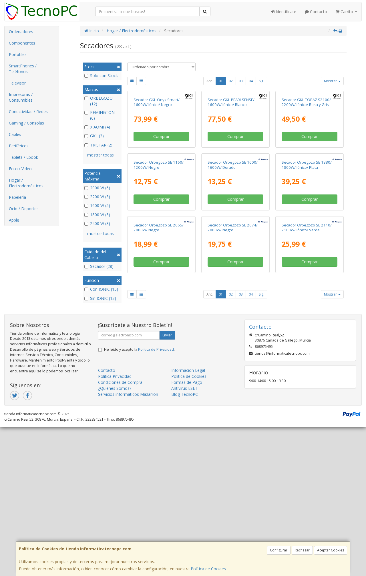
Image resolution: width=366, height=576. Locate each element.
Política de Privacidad (156, 497)
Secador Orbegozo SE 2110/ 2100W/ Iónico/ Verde (307, 384)
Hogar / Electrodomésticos (26, 182)
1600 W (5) (97, 205)
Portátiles (18, 54)
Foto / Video (20, 168)
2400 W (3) (97, 223)
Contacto (316, 11)
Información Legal (188, 518)
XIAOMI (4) (97, 127)
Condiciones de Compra (120, 530)
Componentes (22, 43)
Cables (15, 134)
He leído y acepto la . (139, 497)
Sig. (261, 81)
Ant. (209, 81)
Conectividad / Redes (28, 111)
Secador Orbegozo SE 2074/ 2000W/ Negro (233, 384)
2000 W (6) (97, 187)
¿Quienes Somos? (114, 536)
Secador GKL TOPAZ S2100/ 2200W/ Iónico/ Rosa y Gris (306, 154)
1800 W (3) (97, 214)
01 (221, 81)
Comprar (161, 188)
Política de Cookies (208, 568)
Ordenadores (21, 31)
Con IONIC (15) (101, 289)
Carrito (346, 11)
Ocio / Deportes (24, 208)
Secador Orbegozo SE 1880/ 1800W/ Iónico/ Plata (307, 269)
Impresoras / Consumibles (21, 97)
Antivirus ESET (184, 536)
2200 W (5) (97, 196)
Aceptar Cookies (330, 550)
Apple (14, 220)
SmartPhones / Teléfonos (23, 68)
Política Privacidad (115, 524)
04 (251, 81)
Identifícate (283, 11)
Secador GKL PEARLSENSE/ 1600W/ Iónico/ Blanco (231, 154)
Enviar (167, 483)
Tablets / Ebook (23, 157)
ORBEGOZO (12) (98, 101)
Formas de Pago (186, 530)
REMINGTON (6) (99, 115)
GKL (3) (94, 136)
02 (231, 81)
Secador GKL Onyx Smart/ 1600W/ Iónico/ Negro (157, 154)
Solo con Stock (101, 75)
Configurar (278, 550)
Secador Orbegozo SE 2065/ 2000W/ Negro (159, 384)
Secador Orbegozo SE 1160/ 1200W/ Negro (159, 269)
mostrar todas (100, 155)
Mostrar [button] (332, 81)
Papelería (17, 197)
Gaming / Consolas (26, 123)
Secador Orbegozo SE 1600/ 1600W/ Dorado (233, 269)
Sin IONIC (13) (100, 298)
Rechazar (302, 550)
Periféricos (19, 145)
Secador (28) (99, 266)
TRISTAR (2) (98, 145)
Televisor (17, 83)
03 (241, 81)
